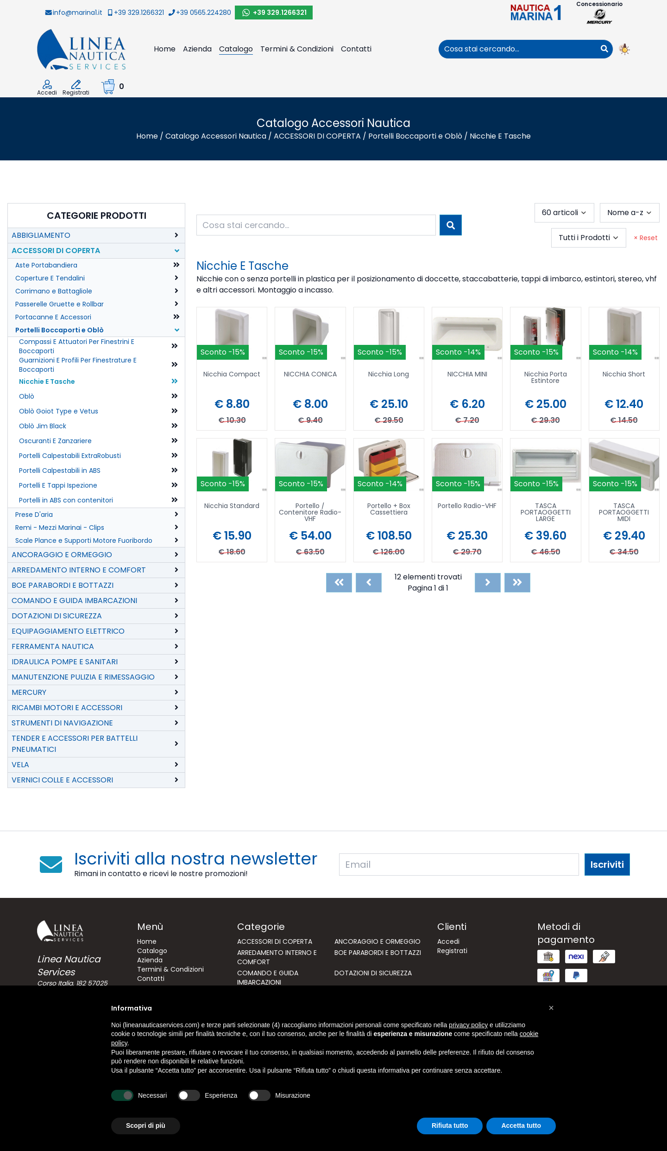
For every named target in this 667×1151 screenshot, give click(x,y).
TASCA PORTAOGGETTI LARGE (546, 512)
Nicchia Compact (231, 375)
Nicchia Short (624, 375)
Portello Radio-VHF (467, 506)
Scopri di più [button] (145, 1125)
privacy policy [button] (468, 1025)
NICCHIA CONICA (310, 375)
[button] (551, 1007)
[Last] (517, 582)
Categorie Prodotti (96, 215)
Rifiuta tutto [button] (450, 1125)
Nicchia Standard (231, 506)
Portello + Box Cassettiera (388, 509)
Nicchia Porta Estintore (545, 378)
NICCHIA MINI (467, 375)
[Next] (488, 582)
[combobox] (517, 49)
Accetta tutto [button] (521, 1125)
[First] (339, 582)
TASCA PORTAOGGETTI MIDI (624, 512)
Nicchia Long (388, 375)
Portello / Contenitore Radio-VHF (310, 512)
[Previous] (369, 582)
